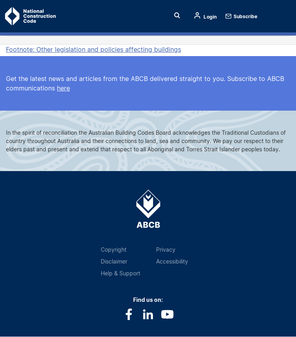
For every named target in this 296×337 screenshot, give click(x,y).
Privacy (165, 249)
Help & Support (120, 273)
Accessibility (172, 261)
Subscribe (245, 16)
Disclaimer (114, 261)
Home (18, 16)
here (63, 88)
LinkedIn (148, 314)
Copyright (113, 249)
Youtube (167, 314)
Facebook (129, 314)
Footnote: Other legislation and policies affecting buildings (93, 49)
